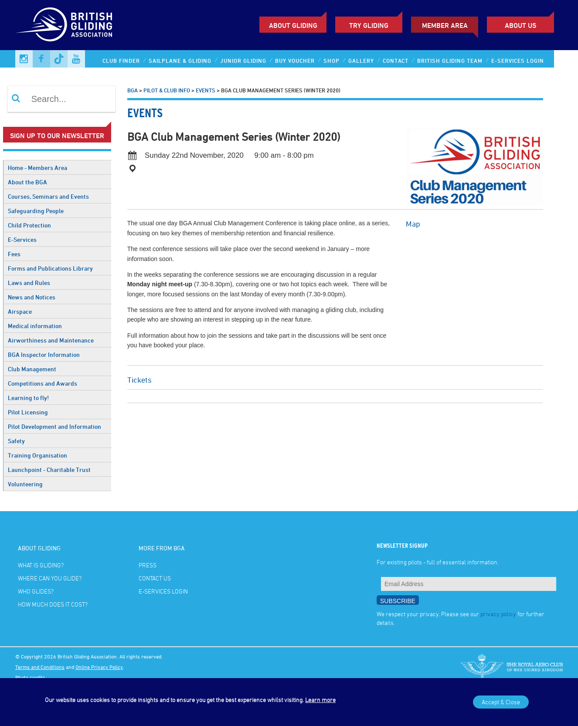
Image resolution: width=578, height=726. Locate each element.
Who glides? (36, 591)
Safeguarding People (36, 210)
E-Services (22, 239)
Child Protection (29, 225)
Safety (16, 440)
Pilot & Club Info (166, 90)
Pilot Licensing (28, 412)
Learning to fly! (28, 397)
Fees (14, 254)
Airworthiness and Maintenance (51, 340)
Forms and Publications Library (50, 268)
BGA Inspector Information (44, 354)
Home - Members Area (37, 167)
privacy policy (498, 613)
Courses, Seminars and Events (48, 196)
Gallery (361, 60)
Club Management (32, 369)
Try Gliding (368, 25)
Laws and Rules (29, 282)
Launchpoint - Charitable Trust (49, 469)
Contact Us (155, 578)
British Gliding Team (450, 60)
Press (147, 565)
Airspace (20, 311)
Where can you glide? (50, 578)
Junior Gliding (243, 60)
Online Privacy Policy (99, 667)
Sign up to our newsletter (57, 135)
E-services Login (517, 60)
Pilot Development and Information (54, 426)
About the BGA (27, 182)
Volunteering (25, 484)
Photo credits (30, 677)
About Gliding (293, 25)
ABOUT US (520, 25)
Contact (395, 60)
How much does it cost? (53, 604)
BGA (132, 90)
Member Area (445, 25)
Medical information (35, 325)
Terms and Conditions (40, 667)
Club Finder (121, 60)
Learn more (320, 699)
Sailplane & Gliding (180, 60)
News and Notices (31, 297)
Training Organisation (37, 455)
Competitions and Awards (42, 383)
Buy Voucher (295, 60)
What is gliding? (41, 565)
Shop (331, 60)
